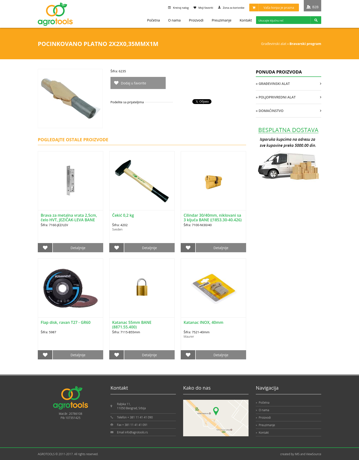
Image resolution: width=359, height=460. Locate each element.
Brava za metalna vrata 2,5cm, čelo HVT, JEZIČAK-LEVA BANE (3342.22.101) (69, 220)
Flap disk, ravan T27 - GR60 (66, 322)
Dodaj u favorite (133, 83)
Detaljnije (77, 247)
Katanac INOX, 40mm (203, 322)
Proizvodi (196, 20)
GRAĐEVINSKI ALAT (274, 43)
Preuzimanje (221, 20)
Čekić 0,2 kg (123, 215)
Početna (153, 20)
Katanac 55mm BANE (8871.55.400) (131, 325)
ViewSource (313, 454)
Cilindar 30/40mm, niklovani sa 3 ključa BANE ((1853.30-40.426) (213, 218)
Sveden (117, 229)
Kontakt (246, 20)
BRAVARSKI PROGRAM (305, 43)
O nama (174, 20)
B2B (315, 7)
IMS (297, 454)
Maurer (189, 336)
